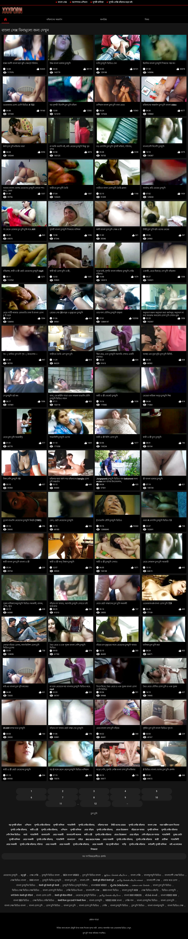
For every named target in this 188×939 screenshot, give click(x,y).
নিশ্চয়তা (94, 849)
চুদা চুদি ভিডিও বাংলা (91, 875)
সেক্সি (104, 905)
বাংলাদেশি (45, 834)
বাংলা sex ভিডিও (21, 900)
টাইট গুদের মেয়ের (118, 825)
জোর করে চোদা (170, 880)
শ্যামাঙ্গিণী (71, 825)
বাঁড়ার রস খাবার (137, 830)
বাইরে (80, 839)
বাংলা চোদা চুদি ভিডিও (52, 890)
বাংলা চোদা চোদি (43, 895)
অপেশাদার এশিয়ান (79, 2)
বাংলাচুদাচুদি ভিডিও (152, 875)
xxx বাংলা (34, 880)
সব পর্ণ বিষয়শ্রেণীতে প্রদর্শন (94, 856)
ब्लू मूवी (23, 875)
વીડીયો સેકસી (151, 895)
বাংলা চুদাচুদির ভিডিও (25, 885)
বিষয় (147, 19)
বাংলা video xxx (169, 895)
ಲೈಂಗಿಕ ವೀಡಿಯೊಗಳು (119, 885)
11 (61, 803)
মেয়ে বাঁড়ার (88, 830)
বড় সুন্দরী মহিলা (15, 825)
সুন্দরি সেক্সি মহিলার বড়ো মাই (120, 2)
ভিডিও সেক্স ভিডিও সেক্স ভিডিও (25, 890)
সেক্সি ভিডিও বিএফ (74, 890)
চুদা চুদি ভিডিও (138, 905)
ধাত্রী (157, 839)
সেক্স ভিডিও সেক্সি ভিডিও (43, 900)
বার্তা (25, 834)
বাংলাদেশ (71, 839)
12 (95, 803)
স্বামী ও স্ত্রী (34, 830)
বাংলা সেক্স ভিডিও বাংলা (15, 905)
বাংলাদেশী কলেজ (74, 834)
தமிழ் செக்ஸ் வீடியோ (110, 895)
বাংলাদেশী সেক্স (153, 880)
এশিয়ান (28, 825)
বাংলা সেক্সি (135, 875)
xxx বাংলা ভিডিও (110, 890)
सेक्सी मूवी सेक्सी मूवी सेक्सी (49, 885)
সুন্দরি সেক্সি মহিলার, (86, 825)
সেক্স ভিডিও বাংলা (18, 880)
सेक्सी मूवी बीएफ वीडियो (63, 895)
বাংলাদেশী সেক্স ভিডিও (174, 875)
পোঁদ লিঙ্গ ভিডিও (13, 834)
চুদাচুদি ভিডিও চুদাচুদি (51, 880)
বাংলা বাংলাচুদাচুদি (156, 905)
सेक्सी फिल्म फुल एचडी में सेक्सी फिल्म (72, 900)
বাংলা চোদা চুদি (167, 900)
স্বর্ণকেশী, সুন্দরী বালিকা (157, 844)
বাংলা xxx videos (133, 895)
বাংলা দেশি (84, 880)
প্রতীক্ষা (165, 839)
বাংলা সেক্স (62, 2)
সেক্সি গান (129, 900)
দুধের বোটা (177, 834)
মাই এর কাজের (176, 844)
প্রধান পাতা (94, 919)
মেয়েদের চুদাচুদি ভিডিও (86, 895)
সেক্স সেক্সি (34, 875)
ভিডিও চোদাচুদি (169, 890)
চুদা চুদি (94, 813)
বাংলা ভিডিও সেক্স (175, 905)
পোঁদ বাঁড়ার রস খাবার (150, 834)
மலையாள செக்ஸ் (140, 885)
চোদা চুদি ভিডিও (53, 905)
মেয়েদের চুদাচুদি (10, 875)
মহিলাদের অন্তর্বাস (54, 19)
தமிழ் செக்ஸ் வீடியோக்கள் (130, 880)
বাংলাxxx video (99, 885)
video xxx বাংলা (114, 900)
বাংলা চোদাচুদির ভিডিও (147, 900)
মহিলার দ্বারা (103, 825)
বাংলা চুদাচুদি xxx (130, 890)
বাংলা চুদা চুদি (70, 880)
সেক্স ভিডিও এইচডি (149, 890)
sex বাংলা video (71, 875)
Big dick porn (93, 839)
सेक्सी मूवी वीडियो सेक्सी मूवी (103, 880)
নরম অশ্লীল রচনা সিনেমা (169, 825)
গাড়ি (124, 844)
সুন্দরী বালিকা (98, 2)
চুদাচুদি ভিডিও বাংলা (51, 875)
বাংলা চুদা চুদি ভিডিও (162, 885)
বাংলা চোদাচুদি (95, 900)
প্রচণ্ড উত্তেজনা (122, 830)
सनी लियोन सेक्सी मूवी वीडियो (22, 895)
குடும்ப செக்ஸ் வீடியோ (115, 875)
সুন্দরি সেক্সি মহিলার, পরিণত (31, 844)
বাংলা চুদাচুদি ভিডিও (119, 905)
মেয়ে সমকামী (58, 834)
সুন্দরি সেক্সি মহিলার (42, 825)
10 (156, 797)
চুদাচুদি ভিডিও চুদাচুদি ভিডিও (75, 885)
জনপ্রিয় (103, 19)
